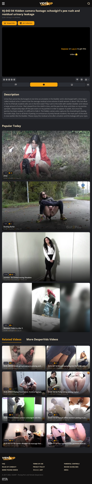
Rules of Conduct (9, 467)
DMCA (66, 470)
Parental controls (71, 464)
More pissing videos (10, 470)
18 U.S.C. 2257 (38, 470)
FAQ (3, 464)
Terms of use (38, 464)
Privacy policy (39, 467)
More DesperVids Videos (42, 339)
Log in (74, 49)
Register (65, 49)
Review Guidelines (71, 467)
